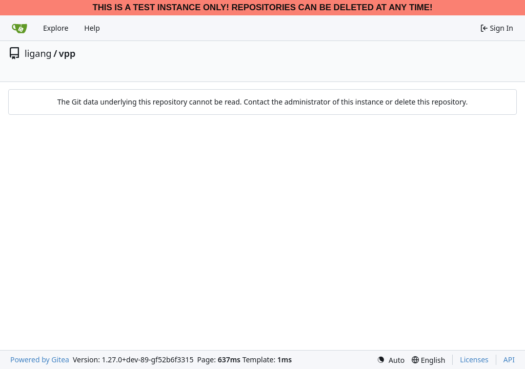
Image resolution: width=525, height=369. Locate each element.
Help (92, 28)
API (509, 359)
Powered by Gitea (39, 359)
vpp (67, 53)
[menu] (391, 360)
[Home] (19, 28)
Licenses (474, 359)
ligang (38, 53)
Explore (55, 28)
